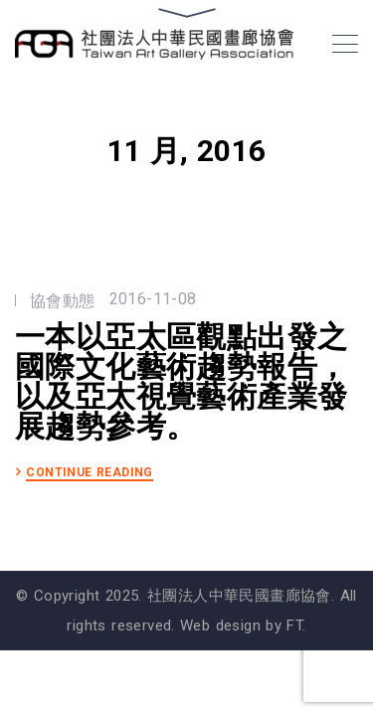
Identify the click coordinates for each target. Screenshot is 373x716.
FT (294, 625)
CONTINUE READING (89, 472)
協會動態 (62, 300)
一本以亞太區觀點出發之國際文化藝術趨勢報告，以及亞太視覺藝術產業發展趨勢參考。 (181, 382)
